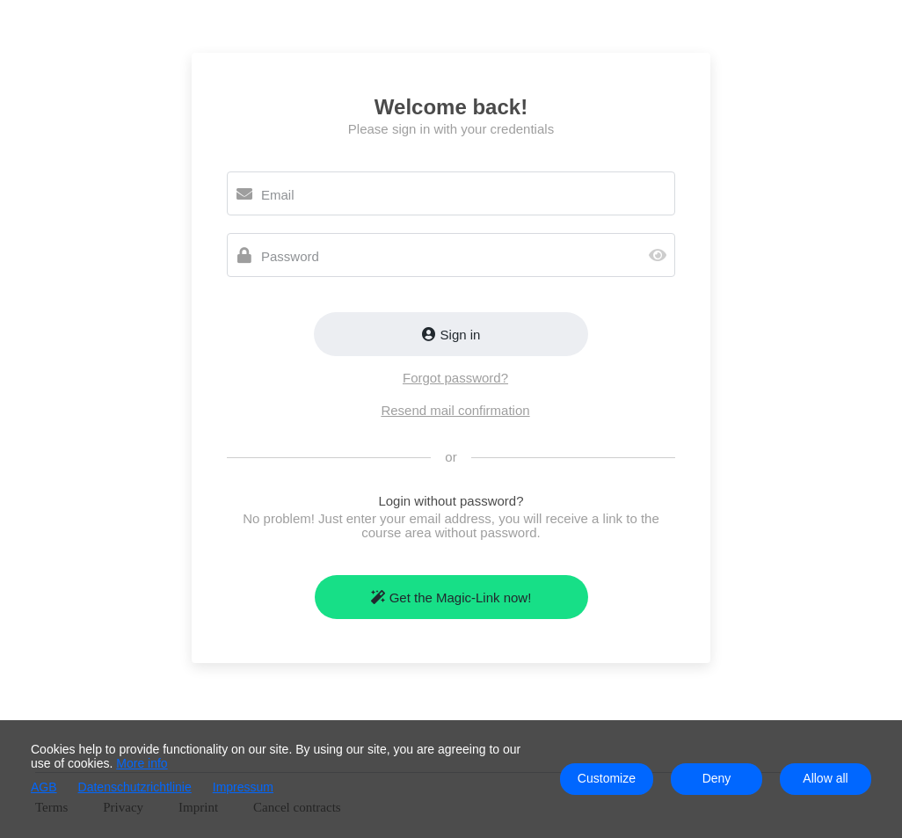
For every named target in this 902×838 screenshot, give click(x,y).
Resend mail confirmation (455, 410)
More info (141, 763)
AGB (44, 787)
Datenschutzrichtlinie (135, 787)
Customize (607, 778)
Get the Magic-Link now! (451, 597)
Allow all (825, 778)
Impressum (243, 787)
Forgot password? (455, 377)
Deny (716, 778)
